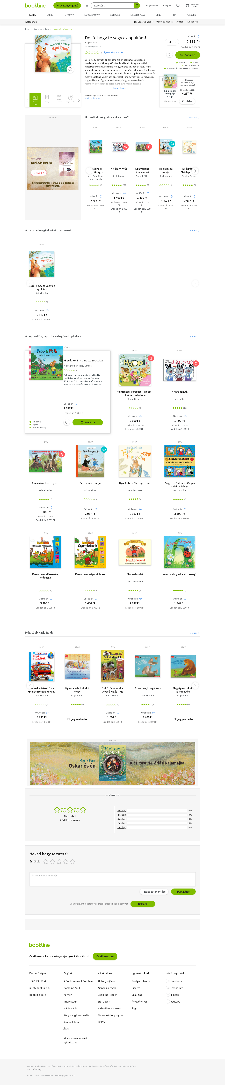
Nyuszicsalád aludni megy (77, 689)
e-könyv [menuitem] (69, 14)
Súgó (134, 1008)
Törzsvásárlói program (111, 1015)
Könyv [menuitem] (32, 14)
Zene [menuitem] (158, 14)
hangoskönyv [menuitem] (92, 14)
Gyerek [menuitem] (50, 14)
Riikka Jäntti (166, 176)
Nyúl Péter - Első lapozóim (189, 170)
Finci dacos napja (165, 170)
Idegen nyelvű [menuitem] (138, 14)
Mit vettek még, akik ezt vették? (107, 117)
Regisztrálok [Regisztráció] (152, 5)
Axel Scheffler (95, 176)
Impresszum (70, 1001)
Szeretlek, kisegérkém (148, 688)
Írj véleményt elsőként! (114, 52)
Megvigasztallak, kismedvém (183, 689)
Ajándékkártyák (107, 988)
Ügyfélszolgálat (164, 21)
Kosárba (187, 55)
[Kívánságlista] (178, 5)
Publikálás (183, 891)
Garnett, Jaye (135, 399)
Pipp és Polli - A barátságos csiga (95, 170)
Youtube (173, 1001)
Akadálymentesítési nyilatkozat (75, 1040)
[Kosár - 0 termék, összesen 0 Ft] (192, 5)
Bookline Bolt (37, 994)
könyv (95, 128)
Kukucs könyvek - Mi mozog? (180, 574)
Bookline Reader (107, 994)
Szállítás (137, 994)
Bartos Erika (179, 490)
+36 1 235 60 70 (38, 981)
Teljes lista (194, 117)
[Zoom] (70, 69)
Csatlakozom (105, 956)
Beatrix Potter (189, 176)
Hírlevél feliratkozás (110, 1008)
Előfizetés (192, 21)
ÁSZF (66, 1028)
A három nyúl (119, 168)
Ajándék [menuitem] (191, 14)
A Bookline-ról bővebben (78, 981)
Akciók (180, 21)
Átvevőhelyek (139, 1001)
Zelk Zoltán (119, 176)
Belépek (142, 904)
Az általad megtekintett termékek (48, 230)
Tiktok (172, 995)
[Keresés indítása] (137, 5)
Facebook (174, 981)
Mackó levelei (135, 574)
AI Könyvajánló (67, 5)
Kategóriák (31, 21)
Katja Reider (42, 293)
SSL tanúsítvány (34, 1069)
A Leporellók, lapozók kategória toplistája (53, 336)
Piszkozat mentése (154, 891)
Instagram (174, 988)
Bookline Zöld (71, 988)
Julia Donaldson (135, 581)
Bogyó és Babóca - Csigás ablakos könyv (179, 484)
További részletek (92, 98)
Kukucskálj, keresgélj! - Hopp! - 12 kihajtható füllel (135, 393)
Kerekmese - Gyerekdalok (90, 574)
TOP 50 (102, 1022)
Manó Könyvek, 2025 (94, 46)
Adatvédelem (71, 1022)
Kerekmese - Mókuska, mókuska (45, 575)
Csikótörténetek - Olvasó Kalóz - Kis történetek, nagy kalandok (112, 689)
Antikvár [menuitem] (115, 14)
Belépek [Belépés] (167, 5)
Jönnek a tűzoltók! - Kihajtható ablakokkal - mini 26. (42, 689)
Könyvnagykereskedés (76, 1015)
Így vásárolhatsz (142, 21)
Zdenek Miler (142, 176)
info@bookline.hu (39, 988)
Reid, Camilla (95, 179)
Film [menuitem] (174, 14)
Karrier (67, 994)
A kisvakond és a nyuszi (142, 170)
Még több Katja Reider (40, 632)
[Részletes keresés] (87, 5)
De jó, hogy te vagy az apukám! (42, 287)
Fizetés (136, 988)
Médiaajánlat (71, 1008)
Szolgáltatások (141, 981)
